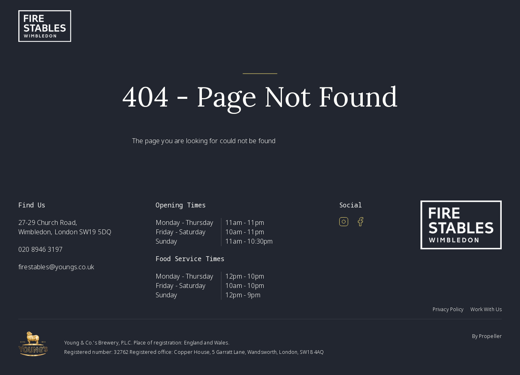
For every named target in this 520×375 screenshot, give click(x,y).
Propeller (490, 336)
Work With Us (486, 309)
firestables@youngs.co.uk (56, 266)
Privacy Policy (448, 309)
